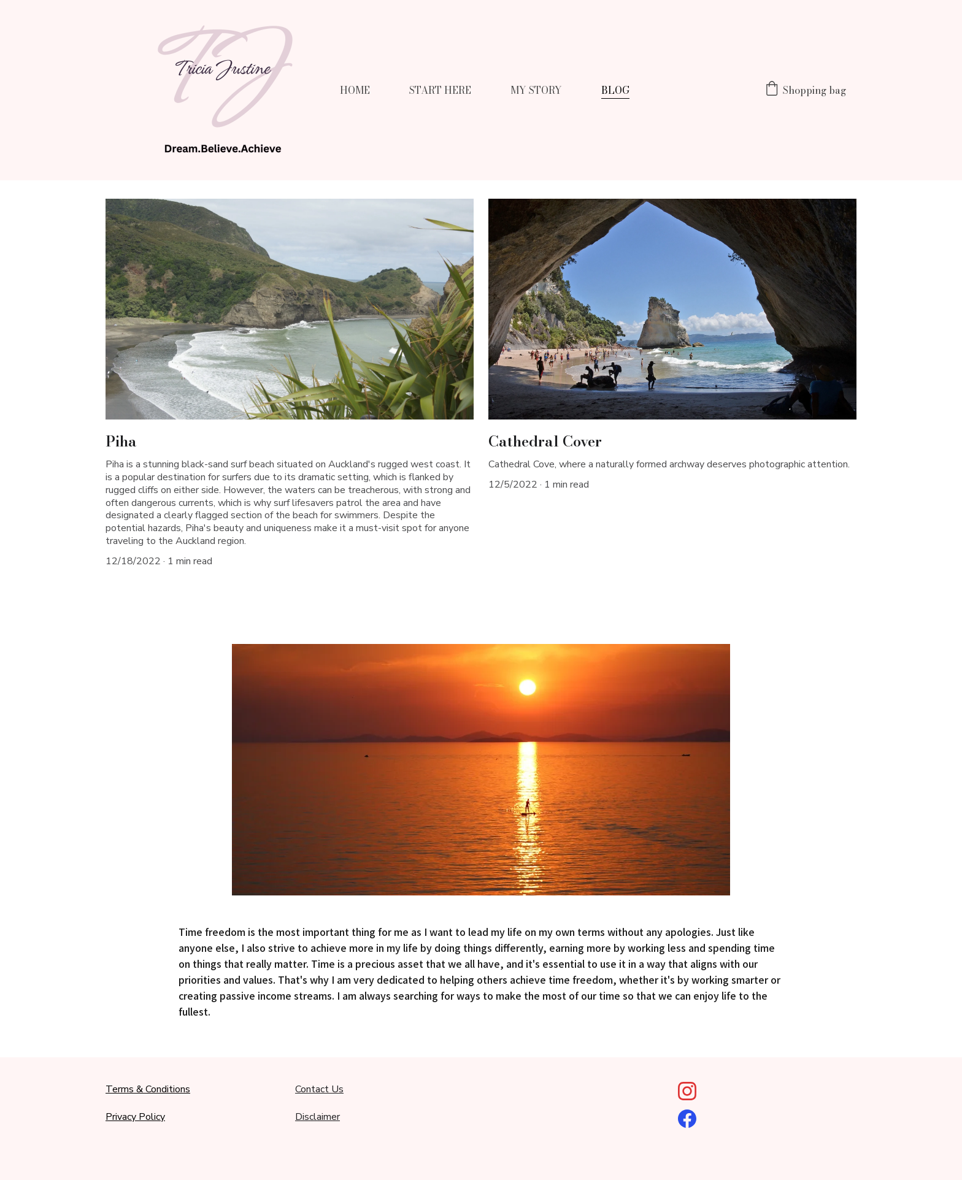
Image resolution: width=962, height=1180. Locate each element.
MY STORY (536, 90)
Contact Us (319, 1089)
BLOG (615, 90)
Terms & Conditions (148, 1089)
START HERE (440, 90)
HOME (355, 90)
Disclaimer (317, 1117)
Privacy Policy (135, 1117)
